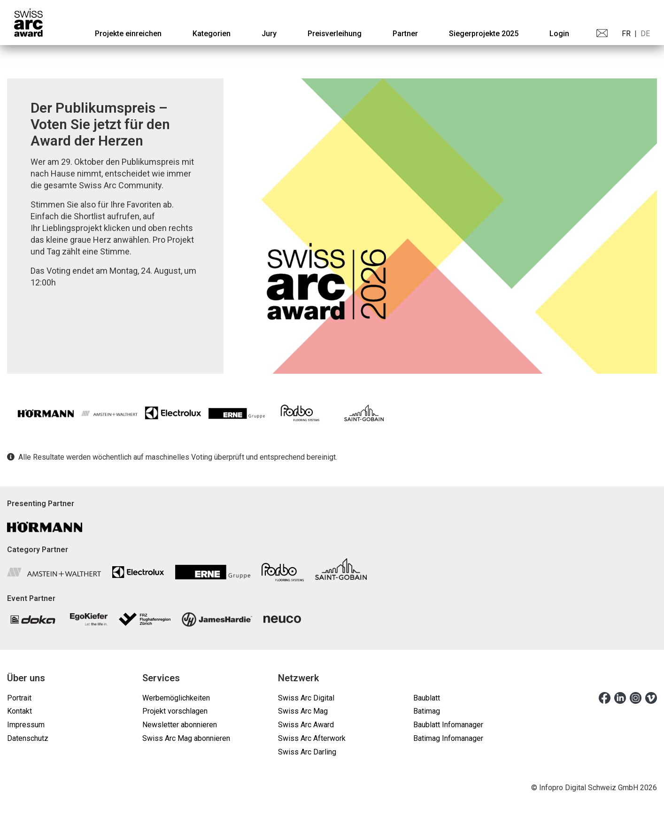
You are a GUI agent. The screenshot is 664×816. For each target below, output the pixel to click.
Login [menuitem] (559, 33)
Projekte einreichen (128, 33)
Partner (405, 33)
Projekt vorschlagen (175, 711)
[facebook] (604, 698)
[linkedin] (620, 698)
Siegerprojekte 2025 (483, 33)
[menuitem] (128, 34)
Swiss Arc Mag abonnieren (186, 738)
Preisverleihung (335, 33)
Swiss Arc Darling (307, 751)
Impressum (26, 724)
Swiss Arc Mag (303, 711)
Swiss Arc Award (306, 724)
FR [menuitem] (626, 33)
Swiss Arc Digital (306, 697)
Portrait (19, 697)
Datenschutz (27, 738)
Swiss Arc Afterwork (312, 738)
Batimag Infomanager (448, 738)
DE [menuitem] (645, 33)
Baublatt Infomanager (448, 724)
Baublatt (426, 697)
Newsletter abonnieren (179, 724)
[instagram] (635, 698)
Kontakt (19, 711)
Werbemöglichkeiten (176, 697)
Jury (269, 33)
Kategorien (212, 33)
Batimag (426, 711)
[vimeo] (651, 698)
